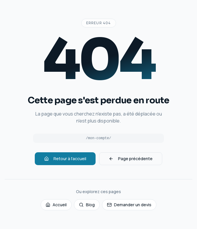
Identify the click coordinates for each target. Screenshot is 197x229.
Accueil (56, 204)
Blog (87, 204)
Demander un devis (129, 204)
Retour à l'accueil (65, 158)
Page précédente (131, 158)
